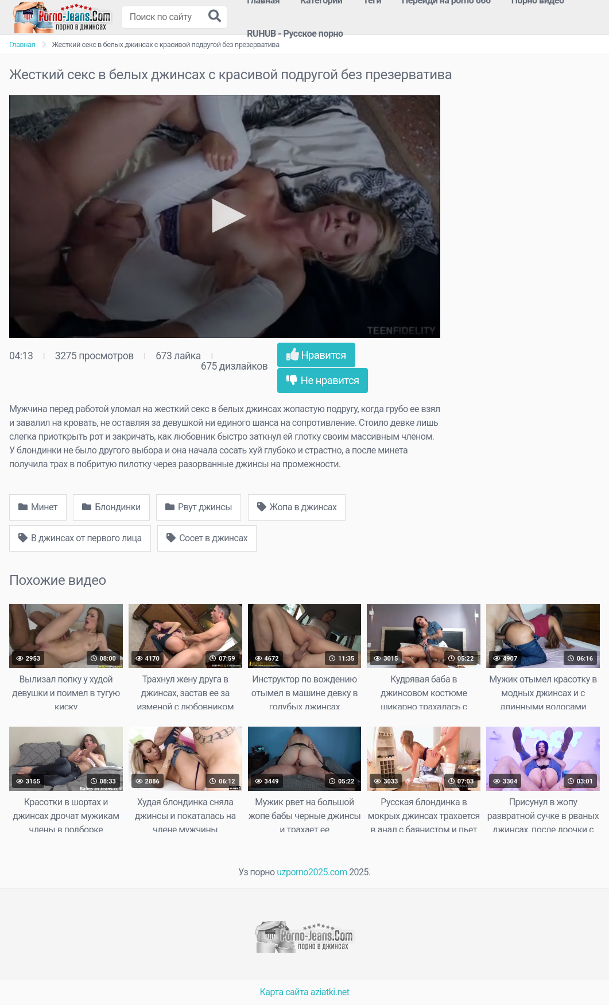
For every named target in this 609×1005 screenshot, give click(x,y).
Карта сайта (284, 992)
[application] (224, 216)
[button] (225, 216)
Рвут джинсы (198, 507)
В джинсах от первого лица (80, 538)
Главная (22, 44)
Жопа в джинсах (297, 507)
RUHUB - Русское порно (295, 33)
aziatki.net (330, 992)
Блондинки (111, 507)
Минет (37, 507)
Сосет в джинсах (206, 538)
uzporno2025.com (312, 872)
